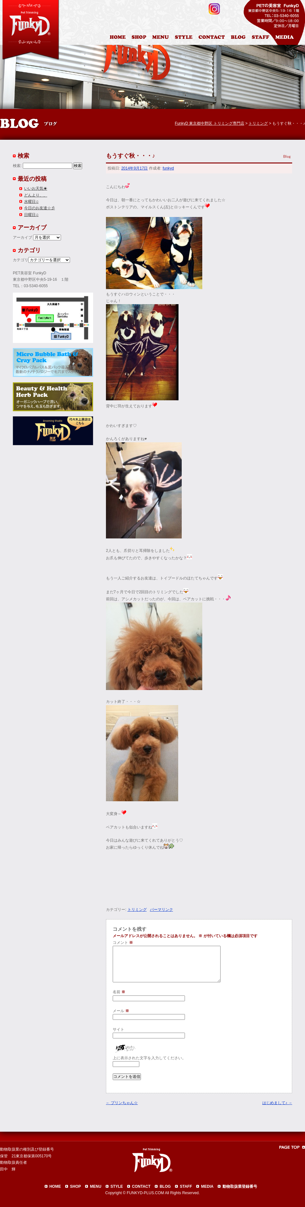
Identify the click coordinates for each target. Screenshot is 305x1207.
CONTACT (141, 1186)
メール (121, 1011)
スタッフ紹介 (262, 38)
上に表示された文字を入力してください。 (149, 1058)
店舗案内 (139, 38)
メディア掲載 (288, 38)
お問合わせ (214, 38)
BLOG (165, 1186)
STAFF (186, 1186)
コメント (123, 942)
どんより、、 (35, 195)
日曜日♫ (31, 214)
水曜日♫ (31, 201)
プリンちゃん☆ (122, 1103)
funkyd (168, 168)
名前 (119, 992)
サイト (118, 1029)
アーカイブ (22, 237)
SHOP (75, 1186)
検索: (17, 165)
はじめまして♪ (277, 1103)
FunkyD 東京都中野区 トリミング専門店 (209, 123)
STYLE (116, 1186)
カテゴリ (20, 260)
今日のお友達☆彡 (39, 208)
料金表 (161, 38)
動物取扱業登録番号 (239, 1186)
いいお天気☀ (35, 188)
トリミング (137, 909)
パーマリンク (161, 909)
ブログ (241, 38)
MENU (95, 1186)
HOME (118, 38)
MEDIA (207, 1186)
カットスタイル (185, 38)
